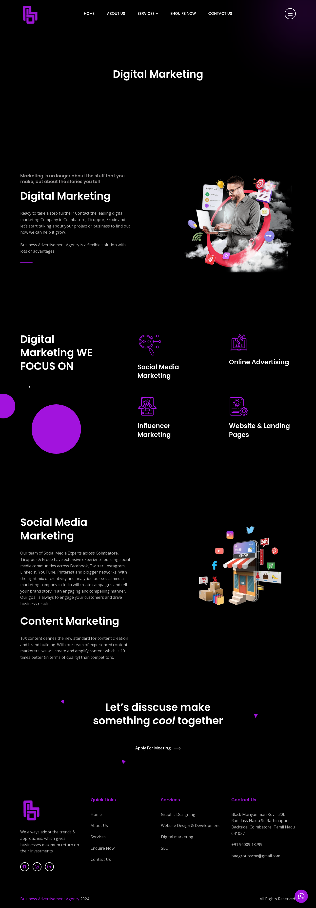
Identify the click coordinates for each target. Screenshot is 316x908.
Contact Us (220, 13)
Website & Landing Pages (259, 430)
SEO (164, 848)
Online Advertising (259, 362)
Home (89, 13)
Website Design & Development (190, 825)
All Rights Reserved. (278, 899)
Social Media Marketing (158, 371)
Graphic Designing (178, 814)
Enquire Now (183, 13)
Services (146, 13)
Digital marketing (177, 837)
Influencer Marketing (154, 430)
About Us (116, 13)
